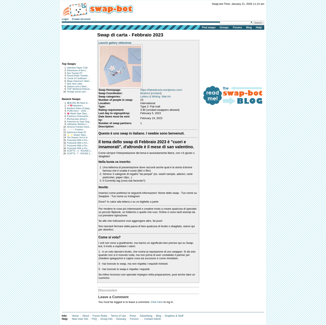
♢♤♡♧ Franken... (76, 129)
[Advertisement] (75, 45)
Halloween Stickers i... (77, 124)
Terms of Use (118, 315)
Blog (249, 27)
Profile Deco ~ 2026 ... (77, 111)
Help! (259, 27)
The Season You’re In (77, 137)
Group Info (106, 319)
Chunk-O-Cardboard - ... (78, 78)
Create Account (81, 19)
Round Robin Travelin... (78, 76)
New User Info (80, 319)
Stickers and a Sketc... (77, 86)
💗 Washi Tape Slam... (78, 113)
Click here (157, 302)
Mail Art (166, 96)
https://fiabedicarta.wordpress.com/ (161, 89)
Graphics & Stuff (174, 315)
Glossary (121, 319)
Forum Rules (100, 315)
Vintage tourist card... (77, 92)
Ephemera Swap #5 (76, 132)
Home (75, 315)
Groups (224, 27)
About (85, 315)
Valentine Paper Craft (77, 68)
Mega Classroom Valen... (79, 81)
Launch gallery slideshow (115, 42)
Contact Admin (152, 319)
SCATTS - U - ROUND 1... (79, 151)
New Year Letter (74, 84)
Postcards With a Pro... (78, 140)
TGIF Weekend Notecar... (79, 89)
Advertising (146, 315)
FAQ (94, 319)
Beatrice (145, 93)
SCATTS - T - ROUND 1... (79, 153)
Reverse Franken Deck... (79, 127)
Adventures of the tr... (77, 70)
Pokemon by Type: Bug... (79, 122)
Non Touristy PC (75, 73)
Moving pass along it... (77, 119)
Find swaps (209, 27)
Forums (237, 27)
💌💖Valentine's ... (76, 106)
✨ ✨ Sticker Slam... (77, 135)
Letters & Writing (150, 96)
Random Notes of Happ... (79, 108)
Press (133, 315)
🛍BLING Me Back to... (78, 103)
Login (65, 19)
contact (156, 93)
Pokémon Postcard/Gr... (78, 116)
